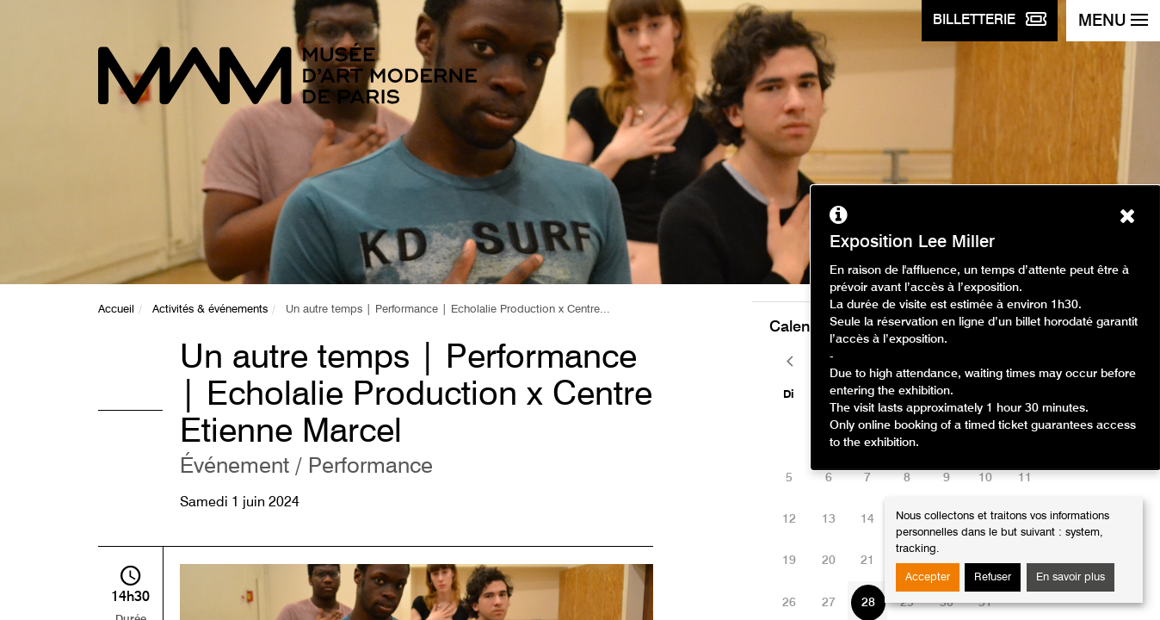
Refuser (992, 577)
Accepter (927, 577)
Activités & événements (210, 309)
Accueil (116, 309)
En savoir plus (1070, 577)
